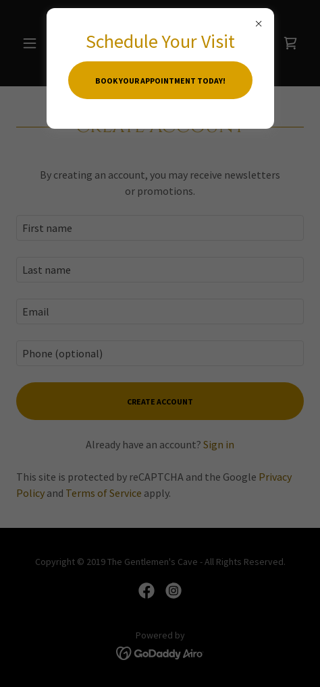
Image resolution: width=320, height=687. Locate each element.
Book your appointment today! (160, 81)
